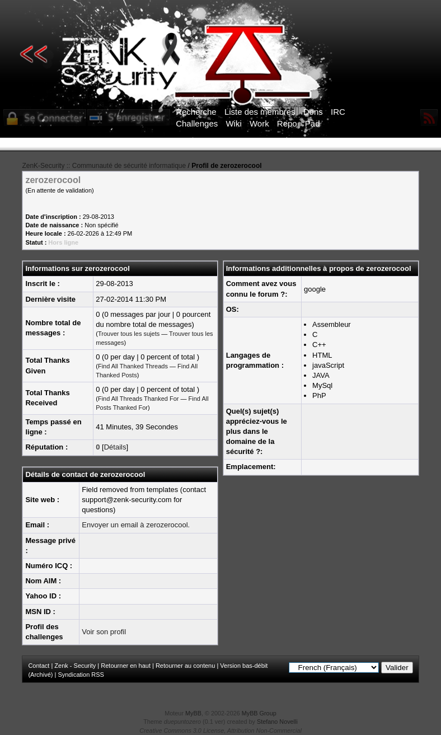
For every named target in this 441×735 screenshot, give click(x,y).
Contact (38, 665)
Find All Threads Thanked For (138, 398)
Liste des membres (259, 111)
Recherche (196, 111)
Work (259, 123)
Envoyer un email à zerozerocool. (136, 525)
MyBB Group (259, 713)
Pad (312, 123)
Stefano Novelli (277, 721)
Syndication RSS (81, 674)
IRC (338, 111)
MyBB (193, 713)
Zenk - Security (75, 665)
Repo (287, 123)
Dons (313, 111)
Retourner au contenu (185, 665)
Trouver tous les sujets (128, 333)
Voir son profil (104, 632)
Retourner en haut (126, 665)
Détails (115, 447)
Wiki (233, 123)
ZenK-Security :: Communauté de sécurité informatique (104, 166)
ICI (414, 144)
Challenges (197, 123)
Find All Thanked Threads (133, 366)
